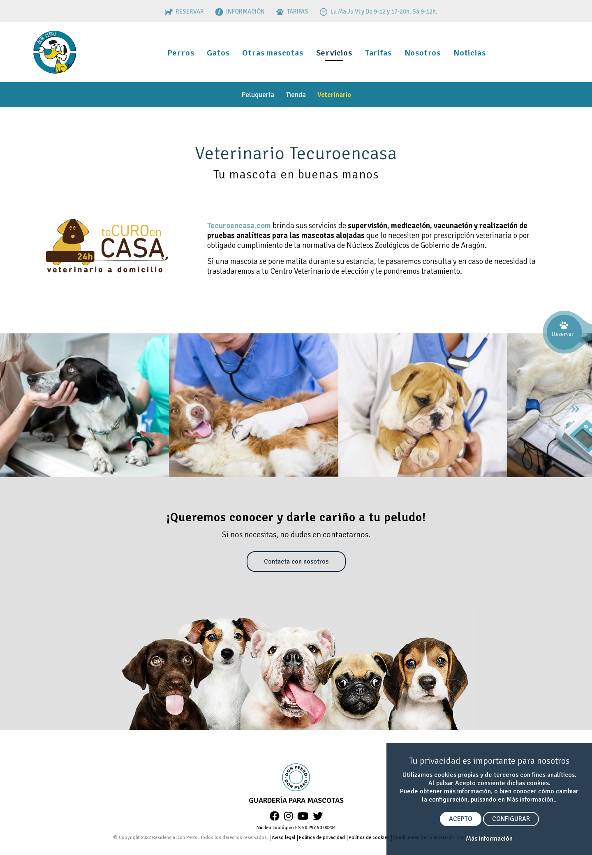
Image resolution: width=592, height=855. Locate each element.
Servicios (334, 53)
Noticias (469, 53)
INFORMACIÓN (239, 11)
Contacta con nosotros (296, 561)
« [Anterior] (16, 408)
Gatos (218, 53)
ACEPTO (460, 819)
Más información (489, 838)
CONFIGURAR (511, 819)
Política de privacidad (322, 837)
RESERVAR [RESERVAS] (183, 11)
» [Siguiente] (575, 408)
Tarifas (378, 53)
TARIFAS (291, 11)
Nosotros (423, 53)
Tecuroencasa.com (239, 226)
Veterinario (334, 94)
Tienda (296, 94)
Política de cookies (369, 837)
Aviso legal (283, 837)
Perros (180, 53)
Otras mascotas (272, 53)
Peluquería (257, 94)
